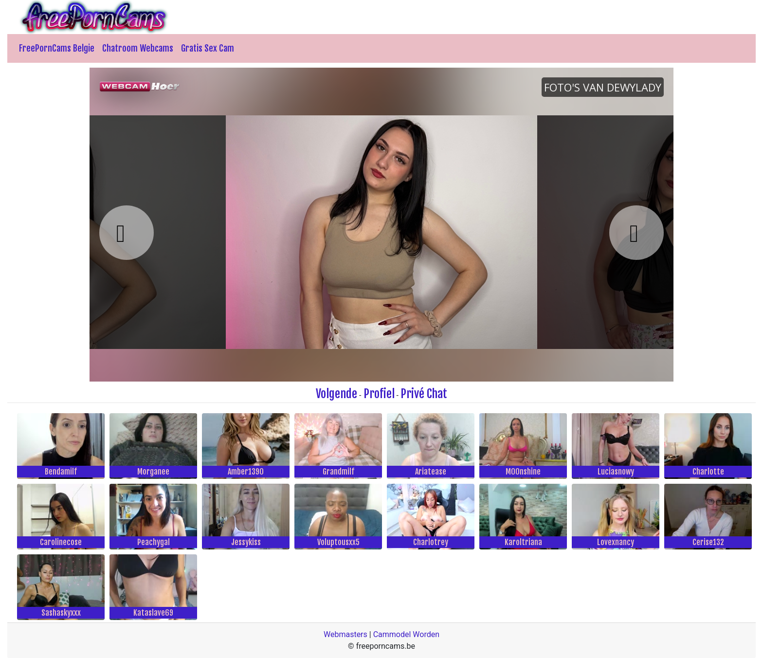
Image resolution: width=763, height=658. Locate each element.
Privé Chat (423, 393)
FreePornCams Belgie (56, 48)
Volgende (336, 393)
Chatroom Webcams (137, 48)
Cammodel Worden (406, 634)
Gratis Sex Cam (207, 48)
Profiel (379, 393)
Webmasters (345, 634)
